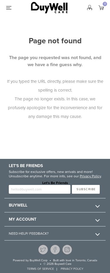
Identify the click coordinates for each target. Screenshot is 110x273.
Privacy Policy (90, 176)
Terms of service (40, 269)
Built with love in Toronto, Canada (75, 260)
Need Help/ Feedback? (29, 233)
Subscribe (86, 189)
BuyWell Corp (39, 260)
